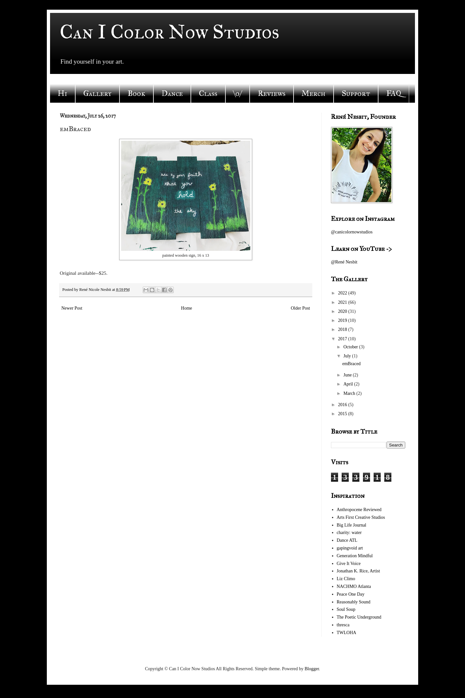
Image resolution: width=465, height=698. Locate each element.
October (351, 346)
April (348, 384)
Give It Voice (349, 563)
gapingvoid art (350, 548)
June (348, 375)
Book (136, 93)
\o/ (237, 93)
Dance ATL (347, 540)
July (347, 356)
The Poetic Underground (359, 617)
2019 (343, 320)
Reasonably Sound (354, 602)
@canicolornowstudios (352, 232)
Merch (314, 93)
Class (208, 93)
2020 (343, 311)
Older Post (300, 308)
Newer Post (71, 308)
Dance (172, 93)
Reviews (271, 93)
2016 (343, 404)
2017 (343, 338)
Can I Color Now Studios (169, 32)
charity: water (349, 532)
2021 (343, 302)
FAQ (393, 93)
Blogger (312, 668)
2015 (343, 413)
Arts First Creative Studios (361, 517)
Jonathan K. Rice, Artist (358, 571)
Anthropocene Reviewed (359, 509)
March (349, 393)
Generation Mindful (355, 555)
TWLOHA (346, 632)
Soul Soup (346, 609)
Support (356, 93)
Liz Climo (346, 578)
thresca (343, 624)
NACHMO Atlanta (354, 586)
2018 (343, 329)
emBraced (351, 363)
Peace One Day (351, 594)
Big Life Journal (352, 525)
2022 (343, 293)
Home (186, 308)
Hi (62, 93)
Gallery (97, 93)
